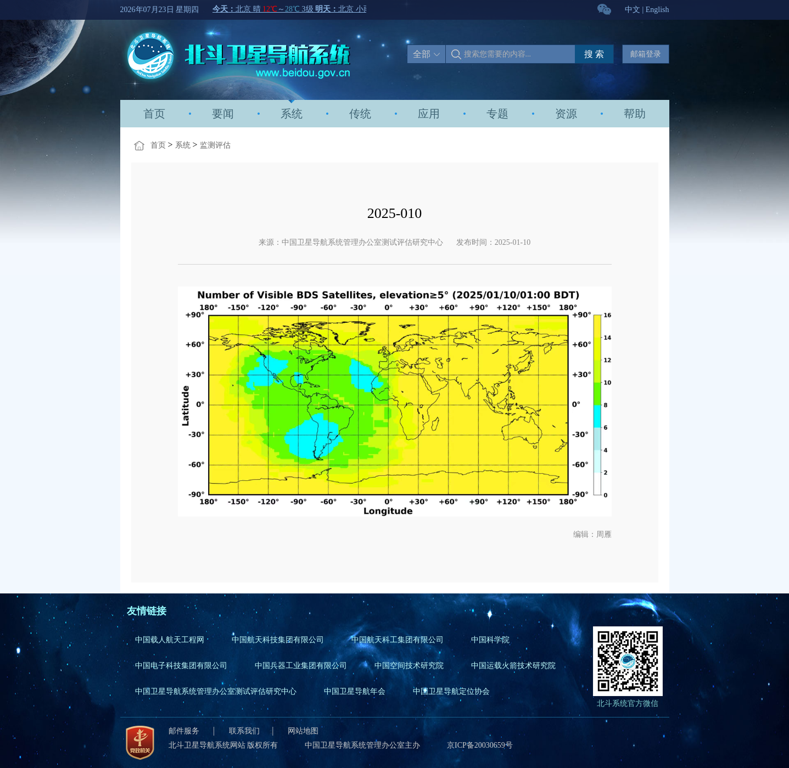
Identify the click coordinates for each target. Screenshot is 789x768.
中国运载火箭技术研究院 (513, 666)
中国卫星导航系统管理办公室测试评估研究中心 (215, 691)
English (657, 9)
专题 (497, 114)
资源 (566, 114)
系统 (292, 114)
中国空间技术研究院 (409, 666)
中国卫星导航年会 (354, 691)
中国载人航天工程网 (169, 640)
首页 (154, 114)
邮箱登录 (645, 54)
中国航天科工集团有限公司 (397, 640)
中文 (632, 9)
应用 (429, 114)
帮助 (635, 114)
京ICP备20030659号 (480, 745)
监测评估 (215, 145)
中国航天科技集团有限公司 (278, 640)
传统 (360, 114)
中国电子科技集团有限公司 (181, 666)
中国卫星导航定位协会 (451, 691)
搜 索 (594, 54)
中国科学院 (490, 640)
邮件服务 (185, 731)
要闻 (223, 114)
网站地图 (303, 731)
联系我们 (244, 731)
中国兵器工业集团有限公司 (301, 666)
